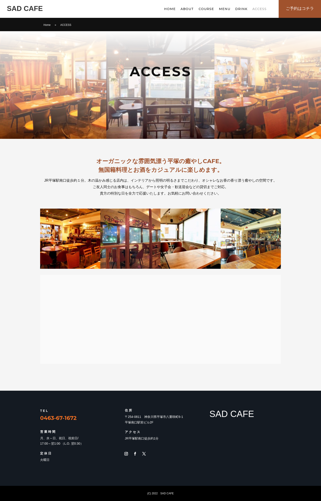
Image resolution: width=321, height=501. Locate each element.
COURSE (206, 9)
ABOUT (187, 9)
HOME (170, 9)
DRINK (241, 9)
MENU (224, 9)
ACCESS (259, 9)
